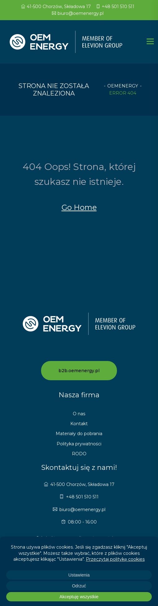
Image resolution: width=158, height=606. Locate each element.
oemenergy (122, 86)
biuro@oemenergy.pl (78, 13)
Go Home (79, 207)
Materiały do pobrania (79, 433)
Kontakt (79, 423)
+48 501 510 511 (115, 6)
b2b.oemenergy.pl (79, 370)
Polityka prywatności (79, 444)
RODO (79, 454)
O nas (79, 414)
